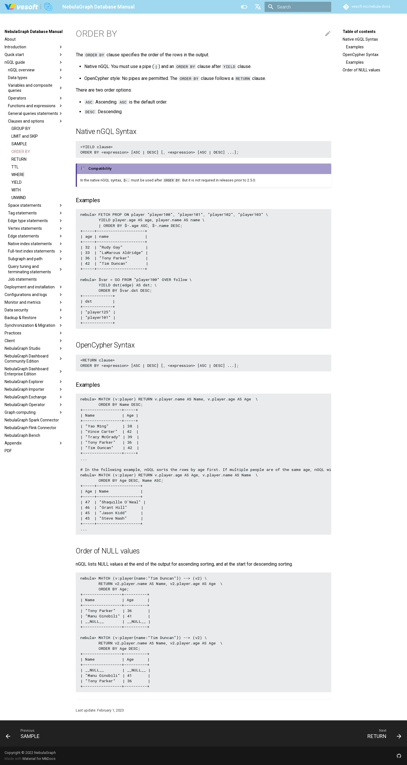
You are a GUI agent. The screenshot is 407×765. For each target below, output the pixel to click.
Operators (35, 98)
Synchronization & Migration (34, 325)
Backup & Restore (34, 317)
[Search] (298, 7)
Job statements (22, 279)
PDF (8, 450)
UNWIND (18, 197)
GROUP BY (20, 128)
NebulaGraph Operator (34, 404)
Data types (35, 77)
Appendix (34, 443)
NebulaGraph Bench (22, 435)
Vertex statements (35, 228)
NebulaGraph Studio (34, 348)
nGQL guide (34, 62)
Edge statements (35, 236)
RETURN (18, 159)
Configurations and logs (34, 294)
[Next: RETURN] (382, 733)
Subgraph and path (35, 258)
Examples (355, 47)
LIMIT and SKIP (24, 136)
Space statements (35, 205)
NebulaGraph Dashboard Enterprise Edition (34, 371)
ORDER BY (20, 151)
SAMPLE (19, 144)
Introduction (34, 46)
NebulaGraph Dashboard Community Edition (34, 358)
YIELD (16, 182)
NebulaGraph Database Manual (34, 31)
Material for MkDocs (39, 758)
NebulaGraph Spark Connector (32, 420)
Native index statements (35, 243)
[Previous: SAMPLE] (24, 733)
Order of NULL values (361, 70)
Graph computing (34, 412)
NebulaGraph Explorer (34, 381)
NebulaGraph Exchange (34, 397)
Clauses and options (35, 121)
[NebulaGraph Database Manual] (29, 7)
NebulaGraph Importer (34, 389)
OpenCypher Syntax (361, 54)
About (10, 39)
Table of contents (359, 31)
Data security (34, 310)
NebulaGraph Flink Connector (30, 427)
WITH (16, 190)
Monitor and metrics (34, 302)
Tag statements (35, 213)
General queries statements (35, 113)
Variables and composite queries (35, 88)
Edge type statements (35, 220)
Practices (34, 333)
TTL (15, 167)
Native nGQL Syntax (360, 39)
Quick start (34, 54)
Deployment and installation (34, 287)
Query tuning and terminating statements (35, 269)
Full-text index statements (35, 251)
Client (34, 340)
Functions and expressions (35, 105)
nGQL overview (35, 70)
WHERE (17, 174)
